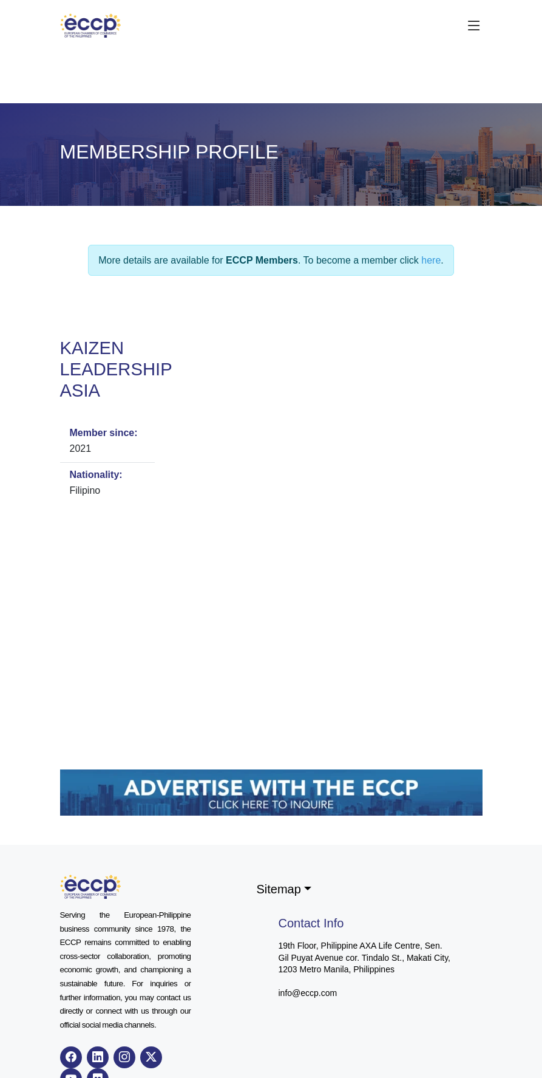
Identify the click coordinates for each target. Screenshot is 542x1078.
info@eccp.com (308, 993)
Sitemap (279, 889)
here (431, 260)
